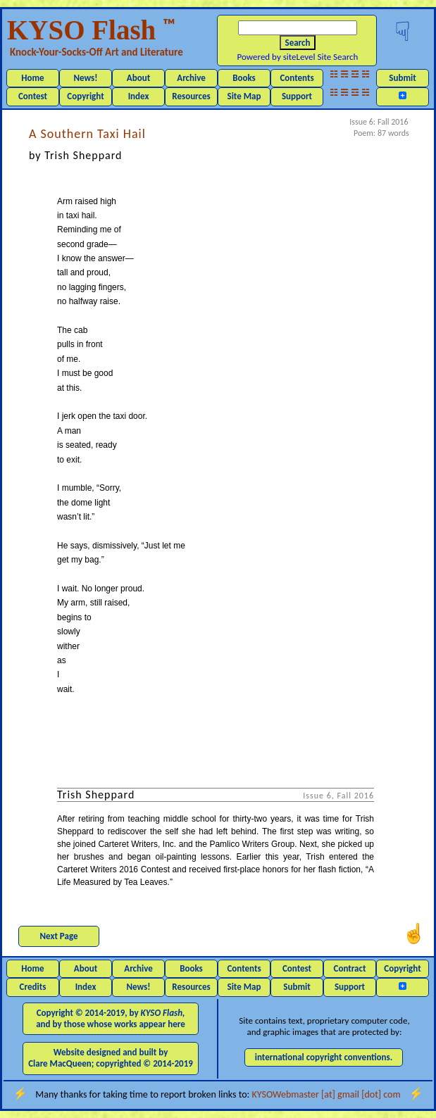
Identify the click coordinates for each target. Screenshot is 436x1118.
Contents (296, 78)
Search (298, 42)
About (138, 78)
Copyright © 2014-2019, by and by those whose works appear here (110, 1018)
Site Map (244, 96)
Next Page (59, 936)
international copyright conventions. (324, 1057)
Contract (350, 968)
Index (138, 96)
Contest (32, 96)
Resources (191, 96)
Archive (191, 78)
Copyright (85, 96)
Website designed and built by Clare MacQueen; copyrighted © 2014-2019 (110, 1058)
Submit (402, 78)
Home (32, 78)
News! (85, 78)
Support (297, 96)
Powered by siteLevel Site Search (298, 56)
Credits (33, 986)
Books (244, 78)
